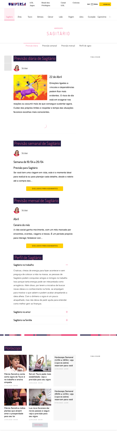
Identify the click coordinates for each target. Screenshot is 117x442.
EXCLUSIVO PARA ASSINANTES (45, 188)
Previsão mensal (68, 45)
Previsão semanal (49, 45)
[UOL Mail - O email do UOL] (94, 4)
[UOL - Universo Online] (28, 4)
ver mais (40, 425)
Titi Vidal (24, 68)
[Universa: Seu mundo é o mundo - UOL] (17, 4)
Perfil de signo (85, 45)
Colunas (76, 3)
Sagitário (58, 33)
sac (88, 4)
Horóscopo (58, 28)
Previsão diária (32, 45)
